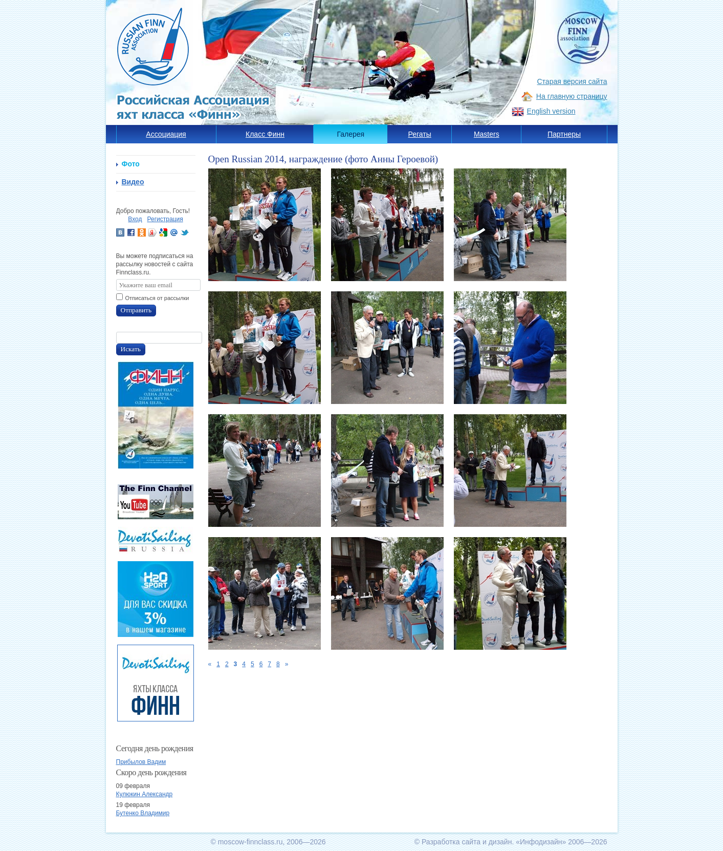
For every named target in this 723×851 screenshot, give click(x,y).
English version (551, 111)
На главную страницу (571, 96)
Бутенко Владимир (143, 813)
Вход (135, 219)
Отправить (136, 310)
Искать (131, 349)
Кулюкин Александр (144, 794)
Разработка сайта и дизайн (467, 842)
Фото (131, 164)
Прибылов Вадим (141, 761)
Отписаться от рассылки (157, 298)
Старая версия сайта (572, 81)
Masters (486, 134)
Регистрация (165, 219)
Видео (133, 182)
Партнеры (564, 134)
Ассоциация (166, 134)
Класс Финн (265, 134)
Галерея (351, 134)
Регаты (419, 134)
